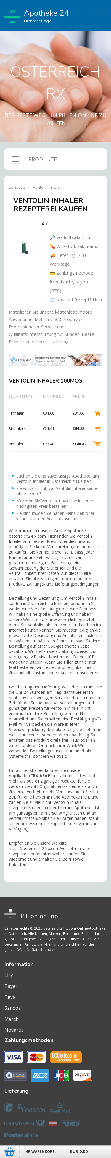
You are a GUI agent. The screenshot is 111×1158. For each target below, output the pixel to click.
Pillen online (39, 916)
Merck (11, 1019)
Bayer (10, 986)
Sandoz (12, 1008)
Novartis (14, 1030)
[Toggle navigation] (15, 159)
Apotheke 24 (36, 16)
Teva (9, 997)
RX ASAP (41, 775)
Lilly (8, 975)
